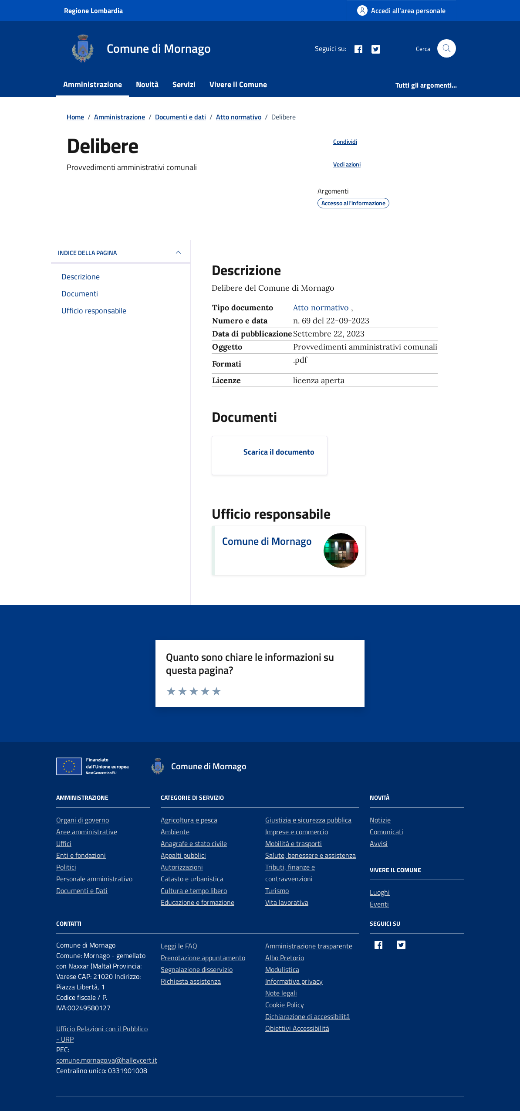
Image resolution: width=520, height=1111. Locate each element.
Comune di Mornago (267, 541)
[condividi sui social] (338, 141)
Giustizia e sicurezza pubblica (308, 820)
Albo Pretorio (284, 957)
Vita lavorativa (286, 902)
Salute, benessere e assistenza (310, 855)
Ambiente (175, 831)
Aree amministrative (86, 831)
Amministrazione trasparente (308, 946)
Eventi (379, 904)
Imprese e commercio (296, 831)
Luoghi (380, 892)
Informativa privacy (294, 981)
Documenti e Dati (82, 890)
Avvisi (379, 843)
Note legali (281, 993)
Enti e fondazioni (81, 855)
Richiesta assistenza (191, 981)
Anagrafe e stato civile (194, 843)
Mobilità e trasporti (293, 843)
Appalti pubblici (183, 855)
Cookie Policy (284, 1004)
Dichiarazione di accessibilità (307, 1016)
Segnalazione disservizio (197, 969)
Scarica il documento (278, 452)
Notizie (380, 820)
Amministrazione (92, 84)
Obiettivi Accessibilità (297, 1028)
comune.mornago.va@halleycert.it (106, 1060)
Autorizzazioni (182, 867)
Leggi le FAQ (179, 946)
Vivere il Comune (238, 84)
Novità (147, 84)
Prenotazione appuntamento (203, 957)
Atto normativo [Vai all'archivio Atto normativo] (322, 307)
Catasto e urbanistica (192, 878)
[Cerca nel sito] (446, 48)
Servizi (184, 84)
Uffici (63, 843)
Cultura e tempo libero (194, 890)
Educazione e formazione (197, 902)
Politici (66, 867)
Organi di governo (82, 820)
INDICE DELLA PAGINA (120, 252)
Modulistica (282, 969)
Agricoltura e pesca (189, 820)
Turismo (277, 890)
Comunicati (386, 831)
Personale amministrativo (94, 878)
